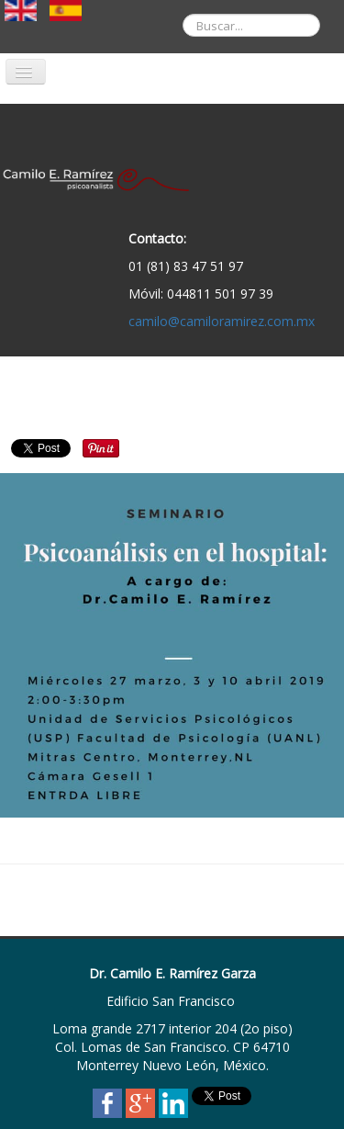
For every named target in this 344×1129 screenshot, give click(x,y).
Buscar (169, 0)
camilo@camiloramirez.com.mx (221, 321)
